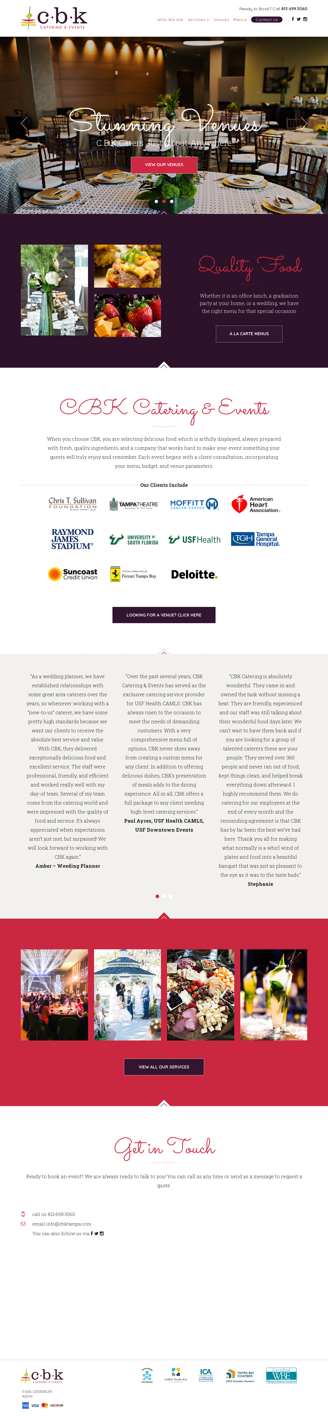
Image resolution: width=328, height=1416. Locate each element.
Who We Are (170, 19)
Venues (221, 19)
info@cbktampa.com (68, 1224)
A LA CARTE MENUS (249, 333)
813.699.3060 (294, 8)
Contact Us (267, 19)
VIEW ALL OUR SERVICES (164, 1067)
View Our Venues (164, 164)
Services (198, 19)
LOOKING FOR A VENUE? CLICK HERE (164, 615)
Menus (240, 19)
